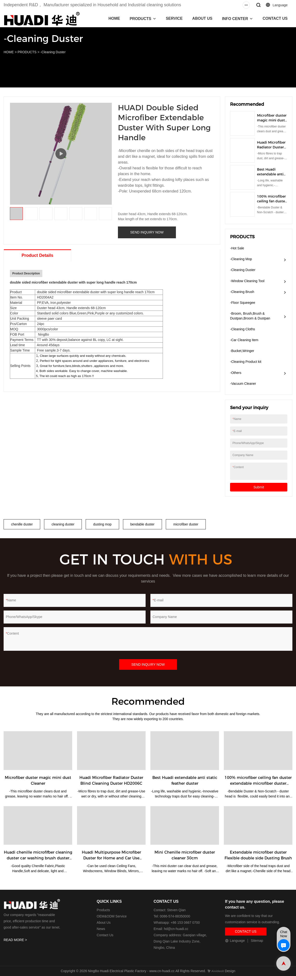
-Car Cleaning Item (244, 340)
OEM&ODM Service (112, 916)
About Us (104, 922)
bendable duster (142, 524)
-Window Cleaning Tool (247, 281)
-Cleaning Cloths (242, 329)
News (101, 929)
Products (103, 910)
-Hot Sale (237, 248)
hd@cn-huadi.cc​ (176, 929)
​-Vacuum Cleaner (243, 383)
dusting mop (102, 524)
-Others (235, 373)
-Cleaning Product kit (245, 362)
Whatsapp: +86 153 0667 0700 (177, 922)
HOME (114, 18)
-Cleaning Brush (242, 292)
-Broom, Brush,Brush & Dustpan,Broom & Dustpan (250, 316)
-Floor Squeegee (242, 303)
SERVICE (174, 18)
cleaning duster (62, 524)
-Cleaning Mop (241, 259)
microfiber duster (185, 524)
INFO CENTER (235, 19)
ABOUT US (202, 18)
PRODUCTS (140, 19)
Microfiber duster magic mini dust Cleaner (272, 120)
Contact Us (105, 935)
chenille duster (22, 524)
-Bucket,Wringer (242, 351)
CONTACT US (275, 18)
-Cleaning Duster (53, 52)
